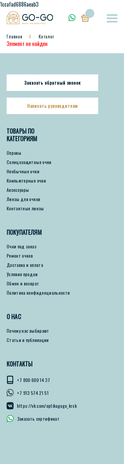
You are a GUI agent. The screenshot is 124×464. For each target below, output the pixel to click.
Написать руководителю (52, 106)
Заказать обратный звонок (52, 83)
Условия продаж (22, 274)
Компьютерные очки (26, 180)
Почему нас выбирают (28, 330)
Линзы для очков (23, 199)
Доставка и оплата (25, 265)
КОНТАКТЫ (19, 364)
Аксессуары (18, 190)
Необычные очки (23, 171)
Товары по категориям (22, 135)
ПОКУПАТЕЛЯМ (24, 232)
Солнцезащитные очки (29, 162)
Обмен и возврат (23, 283)
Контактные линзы (25, 208)
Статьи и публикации (28, 340)
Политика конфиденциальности (38, 292)
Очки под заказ (21, 246)
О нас (14, 316)
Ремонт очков (20, 255)
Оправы (14, 152)
